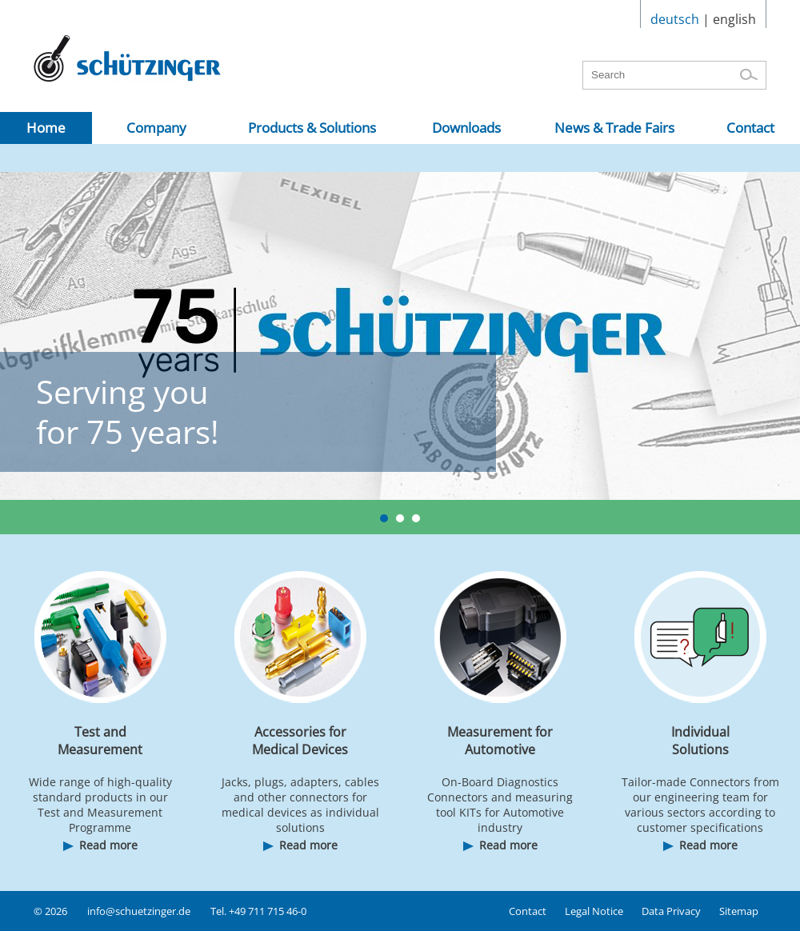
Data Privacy (671, 911)
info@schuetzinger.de (138, 911)
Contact (527, 911)
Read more (108, 845)
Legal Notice (594, 911)
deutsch (674, 19)
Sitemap (738, 911)
